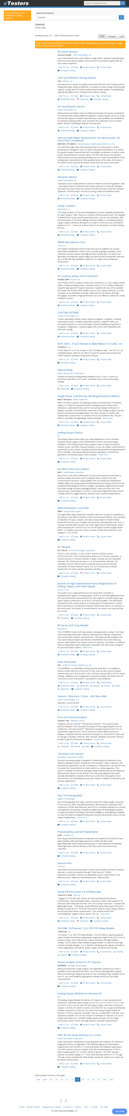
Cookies (94, 1107)
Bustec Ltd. (75, 279)
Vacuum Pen (65, 863)
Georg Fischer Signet (72, 511)
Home (22, 1107)
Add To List (64, 67)
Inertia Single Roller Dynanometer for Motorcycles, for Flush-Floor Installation (89, 139)
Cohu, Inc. (62, 245)
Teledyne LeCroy (77, 720)
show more (108, 418)
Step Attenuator (67, 661)
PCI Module (64, 547)
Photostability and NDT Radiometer (78, 831)
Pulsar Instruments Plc (67, 180)
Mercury (76, 895)
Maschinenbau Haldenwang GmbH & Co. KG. (96, 144)
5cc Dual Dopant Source (71, 106)
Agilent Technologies (66, 799)
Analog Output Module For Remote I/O (80, 993)
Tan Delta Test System (71, 753)
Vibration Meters (67, 177)
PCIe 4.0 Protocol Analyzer (72, 717)
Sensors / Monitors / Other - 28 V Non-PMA (82, 696)
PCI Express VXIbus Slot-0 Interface (78, 276)
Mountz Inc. (62, 629)
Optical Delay (65, 369)
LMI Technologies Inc (82, 55)
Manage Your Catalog (51, 1107)
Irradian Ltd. (68, 835)
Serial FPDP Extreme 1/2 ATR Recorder (79, 891)
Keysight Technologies (77, 965)
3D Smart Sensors (68, 51)
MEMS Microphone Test (71, 242)
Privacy (78, 1107)
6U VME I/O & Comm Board (73, 469)
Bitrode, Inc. (68, 81)
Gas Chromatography (70, 795)
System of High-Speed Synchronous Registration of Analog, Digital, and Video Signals (87, 585)
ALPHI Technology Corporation (82, 550)
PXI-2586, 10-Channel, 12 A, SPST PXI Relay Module (86, 928)
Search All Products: (45, 13)
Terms (86, 1107)
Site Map (104, 1107)
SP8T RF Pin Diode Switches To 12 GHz (79, 1035)
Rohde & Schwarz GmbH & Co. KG (77, 665)
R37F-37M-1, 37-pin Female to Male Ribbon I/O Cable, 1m (90, 343)
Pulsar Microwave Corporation (70, 1038)
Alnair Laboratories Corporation (71, 373)
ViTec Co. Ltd (63, 589)
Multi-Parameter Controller (73, 507)
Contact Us (67, 1107)
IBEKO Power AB (80, 399)
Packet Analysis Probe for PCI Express (79, 962)
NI (69, 347)
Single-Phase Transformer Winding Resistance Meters (89, 396)
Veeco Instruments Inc (67, 110)
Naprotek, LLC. (64, 209)
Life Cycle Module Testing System (77, 77)
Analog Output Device (70, 432)
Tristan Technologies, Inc (68, 316)
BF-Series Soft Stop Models (73, 625)
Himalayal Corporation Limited (70, 757)
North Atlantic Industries (74, 472)
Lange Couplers (66, 205)
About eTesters (33, 1107)
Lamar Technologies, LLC (68, 699)
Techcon (61, 866)
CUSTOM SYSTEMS (68, 312)
